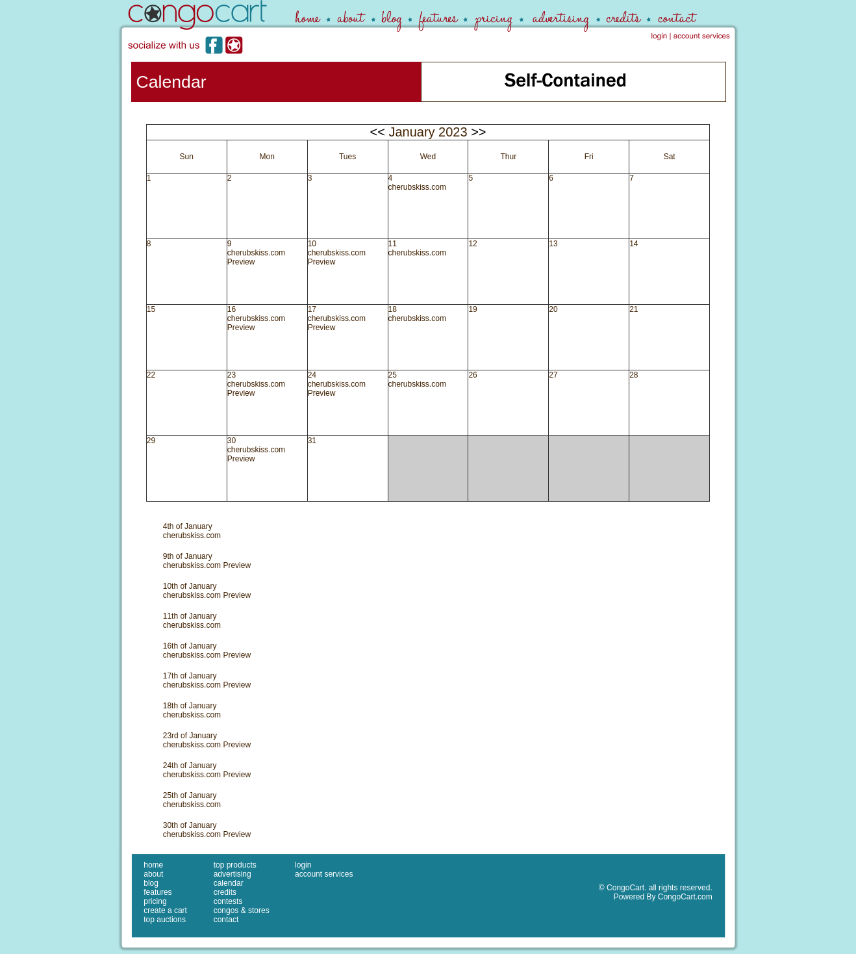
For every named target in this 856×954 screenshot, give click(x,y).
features (157, 892)
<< (377, 132)
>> (478, 132)
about (153, 874)
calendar (229, 883)
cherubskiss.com (417, 187)
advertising (232, 874)
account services (324, 874)
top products (235, 865)
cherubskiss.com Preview (207, 565)
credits (225, 892)
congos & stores (242, 910)
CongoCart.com (685, 896)
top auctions (165, 919)
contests (228, 901)
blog (151, 883)
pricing (155, 901)
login (303, 865)
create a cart (165, 910)
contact (226, 919)
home (153, 865)
